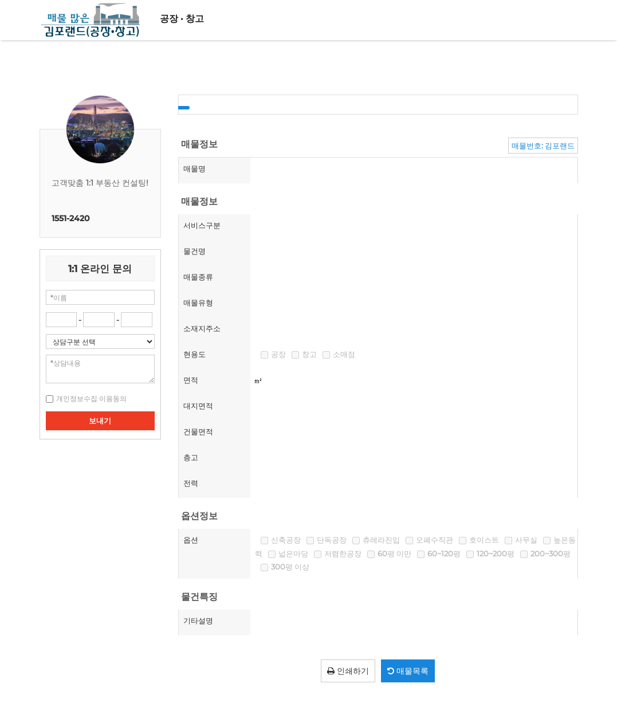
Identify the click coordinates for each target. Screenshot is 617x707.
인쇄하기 (348, 671)
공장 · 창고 (182, 18)
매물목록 (408, 671)
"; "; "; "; (100, 341)
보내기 (100, 420)
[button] (91, 398)
